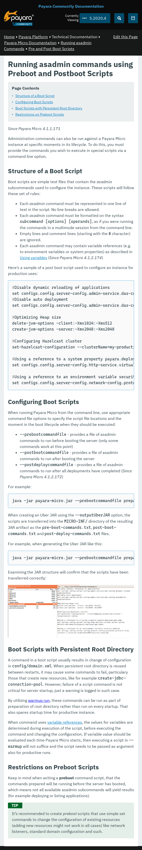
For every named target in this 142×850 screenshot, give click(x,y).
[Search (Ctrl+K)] (119, 18)
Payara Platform (33, 36)
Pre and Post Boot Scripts (51, 48)
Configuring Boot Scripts (34, 102)
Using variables (33, 257)
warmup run (39, 700)
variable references (64, 721)
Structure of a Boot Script (35, 95)
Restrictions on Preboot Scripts (39, 114)
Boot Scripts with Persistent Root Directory (48, 108)
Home (9, 36)
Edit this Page (125, 36)
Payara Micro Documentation (30, 42)
